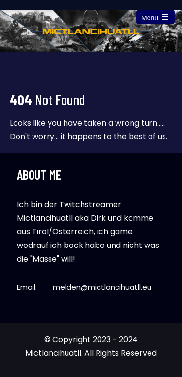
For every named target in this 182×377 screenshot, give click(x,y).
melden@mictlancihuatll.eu (102, 287)
